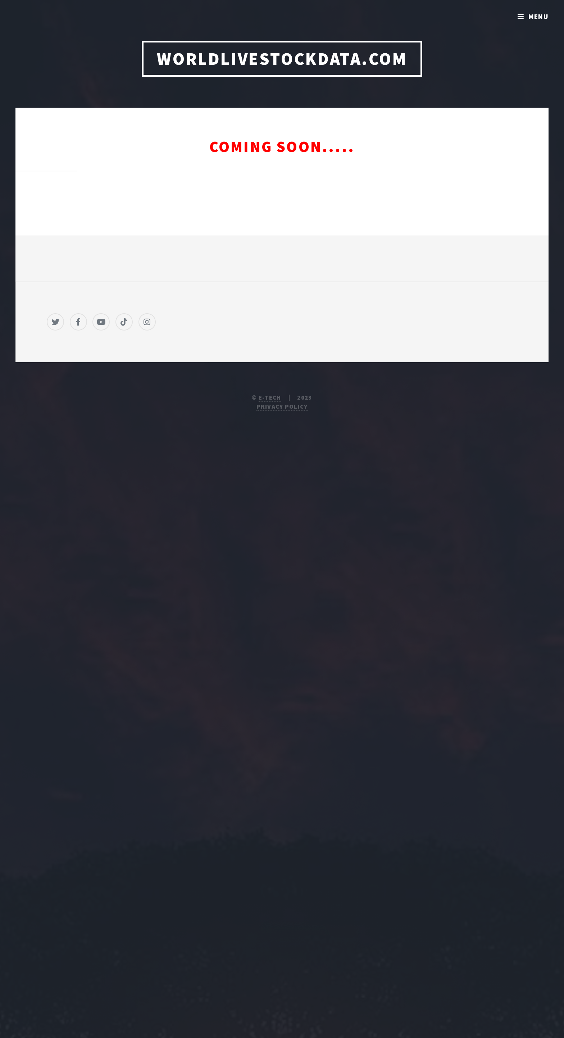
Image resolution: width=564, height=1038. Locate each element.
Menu (538, 16)
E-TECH (270, 397)
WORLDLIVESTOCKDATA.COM (282, 58)
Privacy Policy (282, 406)
